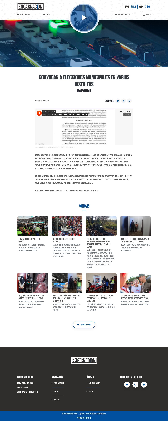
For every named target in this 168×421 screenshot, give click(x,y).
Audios (55, 391)
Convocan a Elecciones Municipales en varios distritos (60, 147)
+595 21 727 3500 (22, 388)
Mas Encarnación (40, 147)
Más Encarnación (93, 383)
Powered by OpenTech (84, 418)
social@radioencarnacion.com (27, 392)
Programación (58, 383)
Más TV (89, 391)
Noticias (56, 400)
